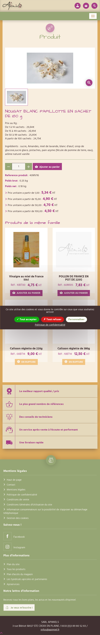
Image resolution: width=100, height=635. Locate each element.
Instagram (14, 547)
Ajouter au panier (47, 166)
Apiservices (13, 584)
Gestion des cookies (17, 518)
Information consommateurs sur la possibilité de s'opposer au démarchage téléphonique (45, 511)
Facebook (14, 536)
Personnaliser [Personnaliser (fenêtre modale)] (76, 319)
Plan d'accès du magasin (20, 574)
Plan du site (13, 564)
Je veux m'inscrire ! (19, 607)
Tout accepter (27, 319)
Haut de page (14, 479)
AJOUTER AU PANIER (26, 292)
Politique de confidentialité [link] (50, 325)
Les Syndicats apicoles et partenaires (27, 579)
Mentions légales (16, 489)
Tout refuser (52, 319)
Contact (11, 485)
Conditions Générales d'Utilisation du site (29, 504)
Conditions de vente (18, 499)
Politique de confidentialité (22, 494)
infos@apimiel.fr (50, 629)
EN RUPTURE (26, 361)
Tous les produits (16, 569)
